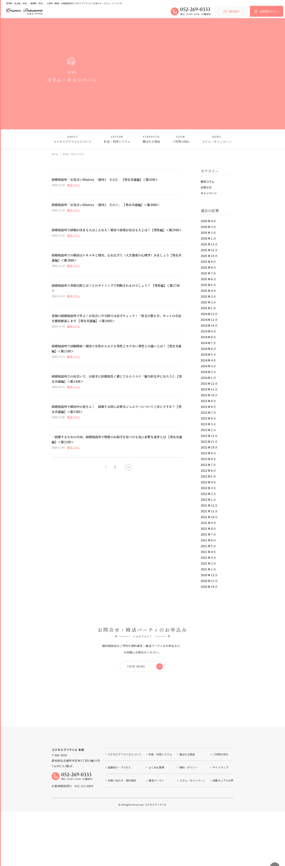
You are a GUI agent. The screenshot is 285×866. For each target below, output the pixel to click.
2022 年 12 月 (209, 436)
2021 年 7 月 (208, 534)
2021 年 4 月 (208, 552)
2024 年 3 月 (208, 366)
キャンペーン (209, 193)
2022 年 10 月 (209, 447)
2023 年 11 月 (209, 389)
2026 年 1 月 (208, 238)
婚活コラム (207, 181)
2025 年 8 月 (208, 267)
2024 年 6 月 (208, 349)
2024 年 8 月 (208, 337)
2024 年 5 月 (208, 354)
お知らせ (206, 187)
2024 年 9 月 (208, 331)
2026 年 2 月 (208, 233)
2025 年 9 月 (208, 262)
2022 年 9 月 (208, 453)
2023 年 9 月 (208, 401)
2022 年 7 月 (208, 465)
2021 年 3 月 (208, 557)
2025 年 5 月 (208, 285)
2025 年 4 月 (208, 291)
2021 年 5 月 (208, 546)
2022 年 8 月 (208, 459)
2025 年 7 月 (208, 273)
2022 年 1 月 (208, 499)
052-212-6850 (84, 812)
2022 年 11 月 (209, 441)
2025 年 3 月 (208, 296)
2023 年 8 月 (208, 407)
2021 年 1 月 (208, 569)
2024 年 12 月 (209, 314)
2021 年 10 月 (209, 517)
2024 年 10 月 (209, 325)
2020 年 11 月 (209, 581)
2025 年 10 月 (209, 256)
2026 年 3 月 (208, 227)
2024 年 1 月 (208, 378)
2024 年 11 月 (209, 320)
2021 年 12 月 (209, 505)
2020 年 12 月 (209, 575)
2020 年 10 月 (209, 587)
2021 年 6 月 (208, 540)
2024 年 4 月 (208, 360)
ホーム (55, 154)
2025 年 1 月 (208, 308)
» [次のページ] (128, 467)
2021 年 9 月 (208, 523)
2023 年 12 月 (209, 383)
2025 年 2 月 (208, 302)
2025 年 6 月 (208, 279)
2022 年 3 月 (208, 488)
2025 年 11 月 (209, 250)
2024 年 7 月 (208, 343)
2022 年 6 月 (208, 470)
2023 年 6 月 (208, 418)
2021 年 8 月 (208, 528)
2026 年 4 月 (208, 221)
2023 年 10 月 (209, 395)
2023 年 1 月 (208, 430)
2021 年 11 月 (209, 511)
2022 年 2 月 (208, 494)
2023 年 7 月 (208, 412)
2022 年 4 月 (208, 482)
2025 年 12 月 (209, 244)
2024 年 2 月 (208, 372)
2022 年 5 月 (208, 476)
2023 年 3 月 (208, 424)
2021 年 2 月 (208, 563)
